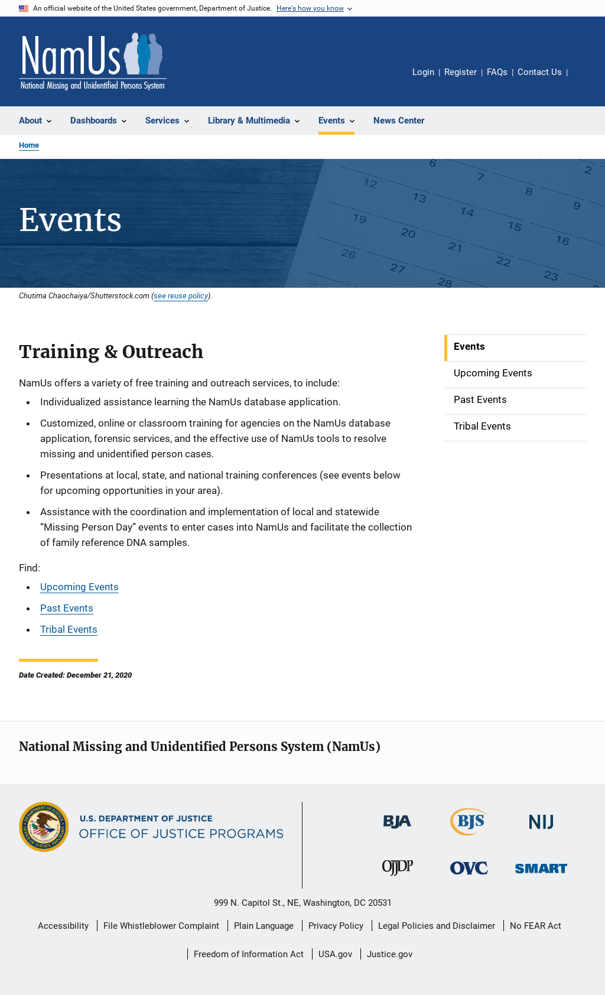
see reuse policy (181, 295)
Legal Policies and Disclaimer (436, 926)
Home (29, 145)
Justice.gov (389, 954)
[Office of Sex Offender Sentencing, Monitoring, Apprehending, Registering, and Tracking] (541, 875)
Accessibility (63, 926)
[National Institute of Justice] (541, 831)
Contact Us (540, 72)
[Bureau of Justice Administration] (397, 831)
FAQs (497, 72)
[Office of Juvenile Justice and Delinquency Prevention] (397, 878)
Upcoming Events (79, 587)
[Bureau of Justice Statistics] (469, 838)
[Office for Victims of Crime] (469, 876)
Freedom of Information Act (249, 954)
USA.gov (335, 954)
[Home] (93, 61)
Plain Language (264, 926)
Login (423, 72)
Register (460, 72)
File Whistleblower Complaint (161, 926)
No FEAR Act (535, 926)
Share (586, 80)
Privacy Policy (335, 926)
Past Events (66, 608)
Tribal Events (68, 629)
